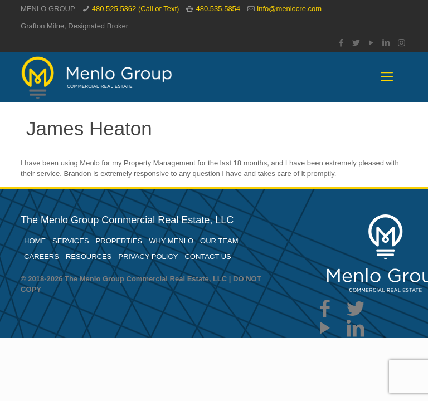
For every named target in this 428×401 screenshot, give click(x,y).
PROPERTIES (119, 241)
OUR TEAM (219, 241)
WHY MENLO (171, 241)
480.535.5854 (218, 8)
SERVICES (70, 241)
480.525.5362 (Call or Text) (135, 8)
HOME (35, 241)
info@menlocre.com (289, 8)
